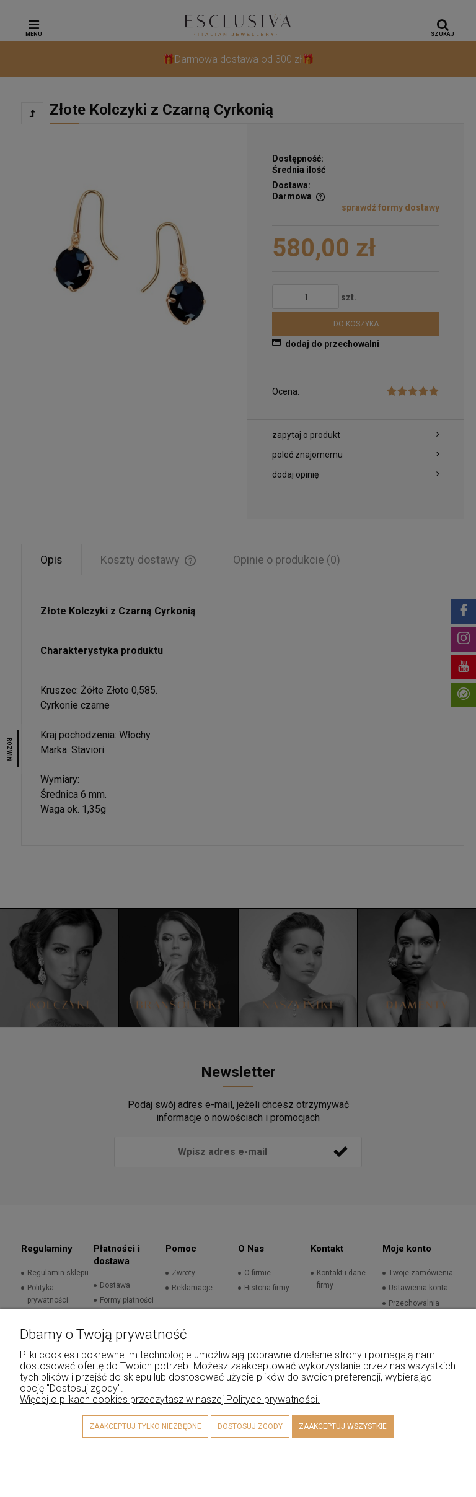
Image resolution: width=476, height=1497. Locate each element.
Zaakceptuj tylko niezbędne (145, 1426)
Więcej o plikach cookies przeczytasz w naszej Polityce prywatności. (170, 1399)
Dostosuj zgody (250, 1426)
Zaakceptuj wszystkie (343, 1426)
